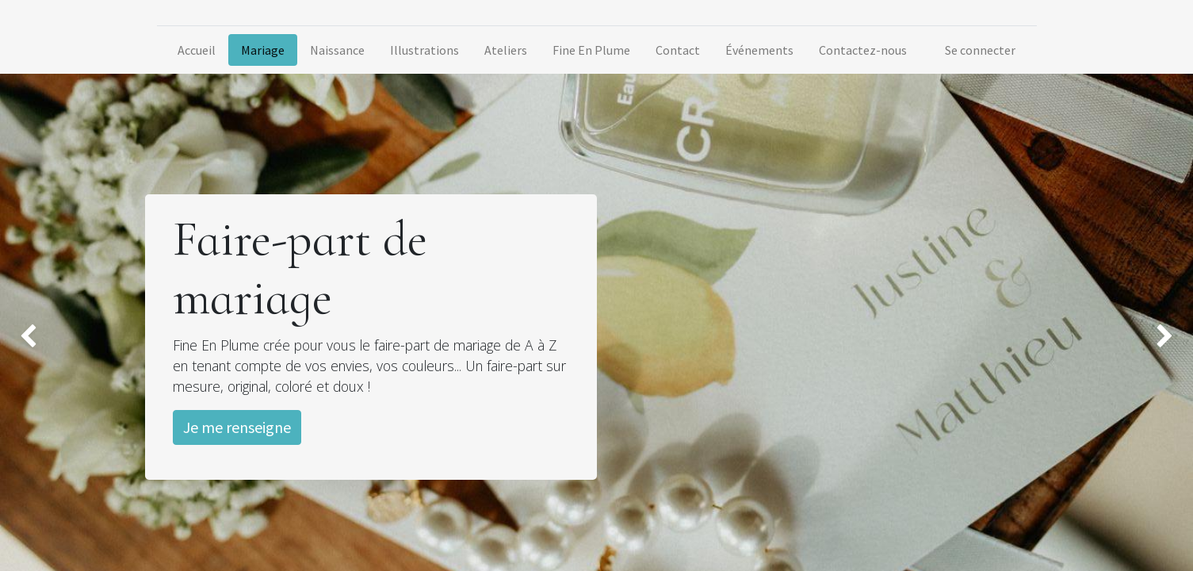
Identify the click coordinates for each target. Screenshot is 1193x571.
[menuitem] (196, 50)
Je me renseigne (237, 427)
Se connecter (980, 50)
